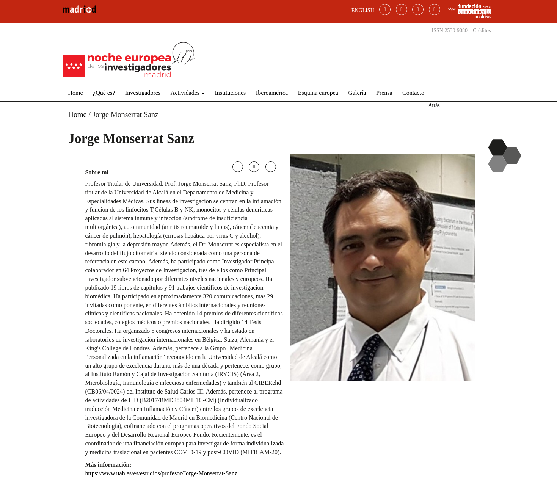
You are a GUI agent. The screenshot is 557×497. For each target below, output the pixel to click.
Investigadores (142, 92)
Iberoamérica (272, 92)
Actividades (188, 92)
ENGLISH (362, 10)
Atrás (433, 105)
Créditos (482, 30)
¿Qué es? (104, 92)
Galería (357, 92)
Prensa (384, 92)
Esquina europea (318, 92)
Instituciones (230, 92)
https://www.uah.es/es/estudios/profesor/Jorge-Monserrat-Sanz (161, 473)
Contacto (413, 92)
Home (75, 92)
